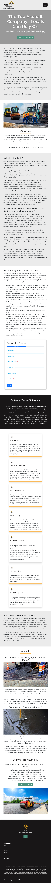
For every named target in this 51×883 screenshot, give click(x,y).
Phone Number (13, 362)
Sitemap (6, 852)
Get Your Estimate (25, 37)
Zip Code (11, 367)
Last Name (11, 356)
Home (5, 845)
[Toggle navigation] (45, 5)
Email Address (12, 373)
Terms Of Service (18, 880)
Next (9, 386)
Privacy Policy (8, 880)
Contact (6, 850)
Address (11, 379)
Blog (5, 848)
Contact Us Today (25, 784)
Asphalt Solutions (9, 8)
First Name (11, 350)
